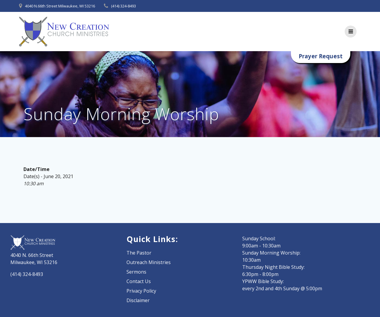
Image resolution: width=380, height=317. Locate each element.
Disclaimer (138, 300)
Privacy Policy (141, 291)
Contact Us (138, 281)
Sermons (136, 272)
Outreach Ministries (148, 262)
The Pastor (138, 252)
